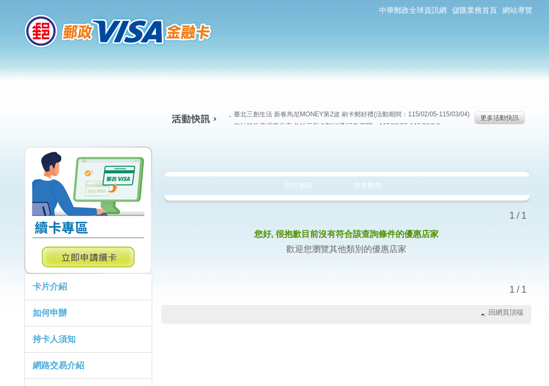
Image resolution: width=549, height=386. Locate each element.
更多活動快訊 (499, 118)
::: (9, 4)
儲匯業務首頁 (474, 10)
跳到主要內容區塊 (5, 5)
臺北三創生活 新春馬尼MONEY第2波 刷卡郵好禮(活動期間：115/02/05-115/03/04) (349, 114)
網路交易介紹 (58, 365)
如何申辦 (50, 312)
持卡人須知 (54, 339)
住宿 (485, 152)
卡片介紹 (50, 286)
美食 (204, 152)
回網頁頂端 (505, 312)
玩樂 (415, 152)
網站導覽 (517, 10)
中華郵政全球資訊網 (413, 10)
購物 (345, 152)
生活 (275, 152)
